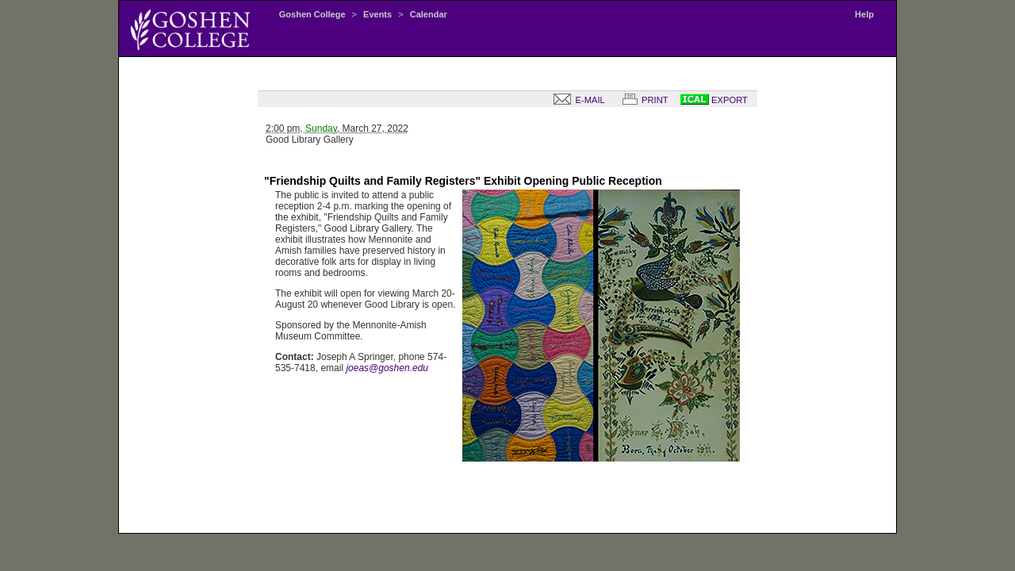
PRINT (642, 100)
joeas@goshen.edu (387, 368)
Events (377, 14)
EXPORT (714, 100)
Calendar (428, 14)
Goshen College (312, 14)
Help (864, 14)
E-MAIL (575, 100)
